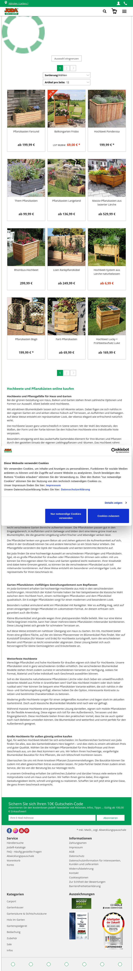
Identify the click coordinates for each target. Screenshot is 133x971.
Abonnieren (111, 818)
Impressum (53, 485)
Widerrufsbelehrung (81, 868)
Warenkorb (13, 860)
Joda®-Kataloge (16, 847)
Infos (10, 950)
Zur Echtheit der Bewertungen (87, 881)
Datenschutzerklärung (75, 489)
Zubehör (12, 938)
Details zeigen (113, 502)
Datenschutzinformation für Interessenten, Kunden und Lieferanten (95, 862)
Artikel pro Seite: (55, 82)
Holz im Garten (16, 919)
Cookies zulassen (108, 515)
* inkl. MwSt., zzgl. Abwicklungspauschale (101, 829)
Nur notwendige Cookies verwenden (66, 515)
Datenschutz (76, 856)
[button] (118, 3)
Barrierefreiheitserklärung (85, 886)
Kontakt (73, 873)
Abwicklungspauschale (20, 856)
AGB (71, 851)
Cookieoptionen (78, 877)
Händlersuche (15, 842)
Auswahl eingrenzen (66, 58)
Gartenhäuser (15, 907)
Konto (10, 864)
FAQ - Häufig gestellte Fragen (24, 851)
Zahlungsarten (78, 842)
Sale (9, 944)
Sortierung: (51, 75)
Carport (11, 901)
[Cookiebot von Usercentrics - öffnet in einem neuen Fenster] (114, 450)
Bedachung (13, 932)
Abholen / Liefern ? (16, 3)
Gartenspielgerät (17, 926)
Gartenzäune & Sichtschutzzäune (27, 913)
